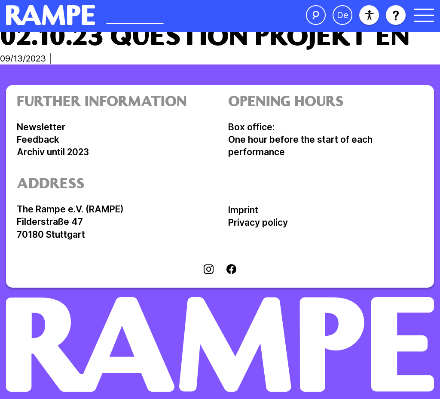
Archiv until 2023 (53, 152)
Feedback (38, 139)
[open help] (396, 15)
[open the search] (316, 15)
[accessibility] (369, 15)
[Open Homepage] (123, 15)
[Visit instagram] (209, 270)
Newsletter (41, 127)
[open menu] (424, 15)
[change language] (342, 15)
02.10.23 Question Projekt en (204, 39)
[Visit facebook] (231, 270)
